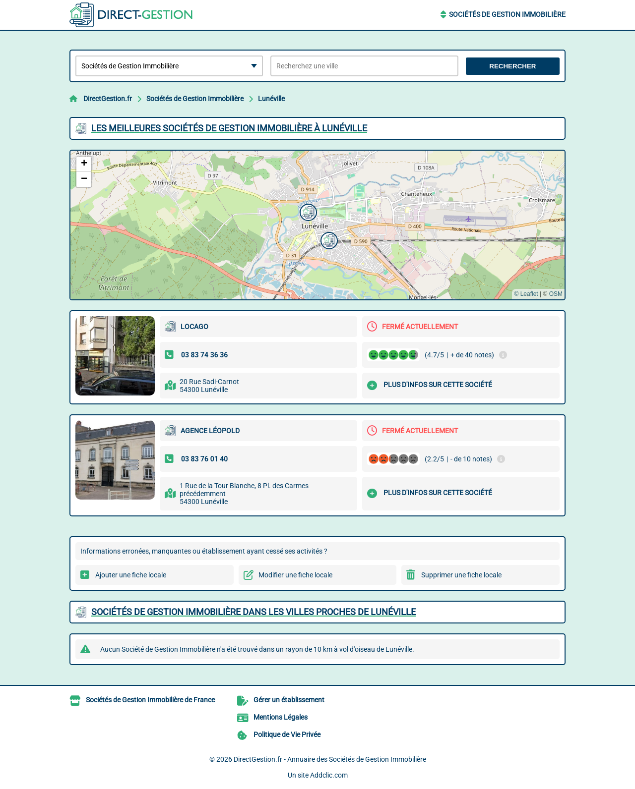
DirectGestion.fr (107, 99)
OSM (556, 293)
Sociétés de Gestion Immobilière (507, 14)
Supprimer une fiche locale (461, 575)
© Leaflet (526, 293)
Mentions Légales (281, 717)
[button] (327, 239)
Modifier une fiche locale (295, 575)
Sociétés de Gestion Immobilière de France (150, 700)
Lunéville (271, 99)
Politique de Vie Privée (287, 734)
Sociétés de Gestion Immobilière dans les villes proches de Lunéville (253, 612)
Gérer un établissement (289, 700)
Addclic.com (329, 775)
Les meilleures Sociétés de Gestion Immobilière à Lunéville (229, 128)
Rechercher (512, 66)
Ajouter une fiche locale (130, 575)
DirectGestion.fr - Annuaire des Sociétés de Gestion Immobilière (330, 759)
